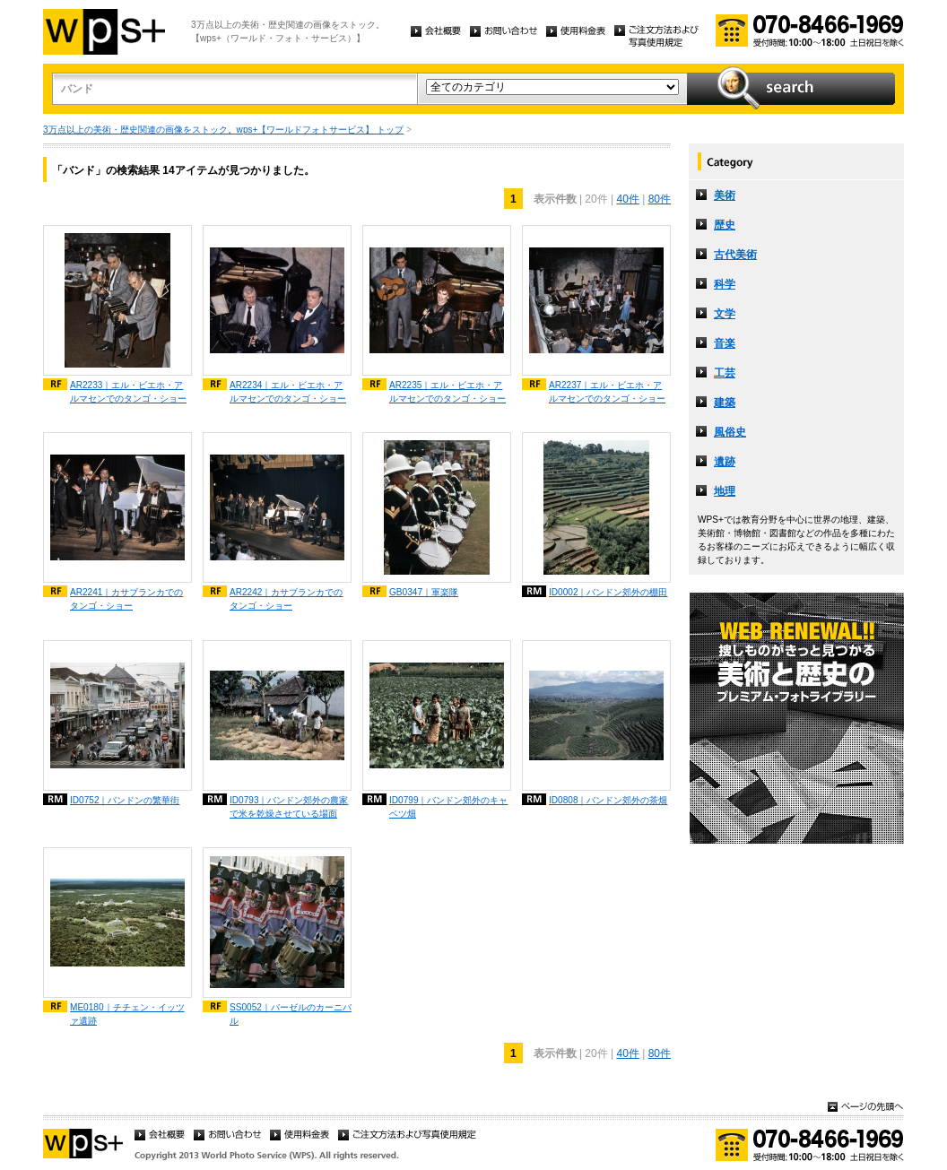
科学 (724, 284)
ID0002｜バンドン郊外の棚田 (608, 592)
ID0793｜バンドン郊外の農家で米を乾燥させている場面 (289, 807)
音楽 (724, 343)
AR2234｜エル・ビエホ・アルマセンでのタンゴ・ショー (288, 391)
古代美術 (735, 254)
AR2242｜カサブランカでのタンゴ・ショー (286, 599)
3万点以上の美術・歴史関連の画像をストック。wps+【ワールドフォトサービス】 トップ (223, 129)
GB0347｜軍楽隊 (423, 592)
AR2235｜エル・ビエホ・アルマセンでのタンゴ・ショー (447, 391)
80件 (659, 199)
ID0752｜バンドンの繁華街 (125, 800)
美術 (724, 195)
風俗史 (730, 432)
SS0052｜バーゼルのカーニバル (291, 1014)
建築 (724, 402)
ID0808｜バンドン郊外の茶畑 (608, 800)
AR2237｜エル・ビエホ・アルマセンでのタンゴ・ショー (607, 391)
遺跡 (724, 461)
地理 (724, 491)
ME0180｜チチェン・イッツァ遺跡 (127, 1014)
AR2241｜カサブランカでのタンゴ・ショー (126, 599)
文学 (724, 314)
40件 (627, 199)
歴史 (724, 225)
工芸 (724, 373)
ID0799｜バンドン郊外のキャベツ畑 (448, 807)
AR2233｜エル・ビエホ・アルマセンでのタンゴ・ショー (128, 391)
